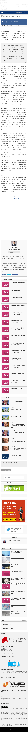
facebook (21, 12)
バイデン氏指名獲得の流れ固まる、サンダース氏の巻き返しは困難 (18, 441)
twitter (19, 12)
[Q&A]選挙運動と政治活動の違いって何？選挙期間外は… (18, 343)
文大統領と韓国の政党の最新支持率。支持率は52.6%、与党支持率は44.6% (18, 425)
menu (25, 12)
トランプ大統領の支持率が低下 (17, 401)
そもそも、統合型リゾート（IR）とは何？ (18, 565)
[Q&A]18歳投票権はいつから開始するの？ (18, 585)
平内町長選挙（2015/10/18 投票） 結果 (17, 465)
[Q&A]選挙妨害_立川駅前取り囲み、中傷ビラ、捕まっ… (17, 358)
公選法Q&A (7, 15)
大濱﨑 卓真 (17, 25)
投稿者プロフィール (14, 252)
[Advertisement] (14, 209)
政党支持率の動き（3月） (16, 409)
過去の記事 (24, 620)
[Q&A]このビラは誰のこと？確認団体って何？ (18, 336)
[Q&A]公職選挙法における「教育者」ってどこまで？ (17, 572)
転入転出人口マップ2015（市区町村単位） (18, 605)
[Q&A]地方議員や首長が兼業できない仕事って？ (18, 283)
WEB (4, 274)
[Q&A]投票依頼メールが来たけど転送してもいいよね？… (18, 389)
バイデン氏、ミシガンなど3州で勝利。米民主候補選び (18, 449)
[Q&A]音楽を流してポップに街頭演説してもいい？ (18, 381)
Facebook (15, 274)
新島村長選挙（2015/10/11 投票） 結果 (10, 462)
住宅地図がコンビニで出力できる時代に (18, 592)
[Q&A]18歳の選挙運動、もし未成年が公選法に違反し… (18, 366)
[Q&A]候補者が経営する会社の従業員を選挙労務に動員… (18, 313)
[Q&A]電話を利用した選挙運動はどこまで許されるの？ (18, 599)
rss (17, 12)
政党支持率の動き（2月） (16, 455)
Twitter (9, 274)
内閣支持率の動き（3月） (16, 416)
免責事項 (7, 725)
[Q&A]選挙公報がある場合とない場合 (18, 298)
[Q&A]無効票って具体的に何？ (17, 373)
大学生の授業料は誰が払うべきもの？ (17, 558)
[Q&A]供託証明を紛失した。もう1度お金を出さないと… (18, 351)
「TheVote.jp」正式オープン (8, 624)
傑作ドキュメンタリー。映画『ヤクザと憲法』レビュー (18, 579)
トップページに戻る (6, 470)
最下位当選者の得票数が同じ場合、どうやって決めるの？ (18, 552)
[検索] (12, 477)
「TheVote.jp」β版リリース (8, 628)
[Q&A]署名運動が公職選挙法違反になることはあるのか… (18, 328)
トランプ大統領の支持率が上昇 (17, 432)
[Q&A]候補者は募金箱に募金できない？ (18, 306)
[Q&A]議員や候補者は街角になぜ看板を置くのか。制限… (18, 321)
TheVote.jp (8, 729)
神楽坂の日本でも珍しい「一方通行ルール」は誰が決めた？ (18, 612)
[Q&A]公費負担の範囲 (15, 290)
